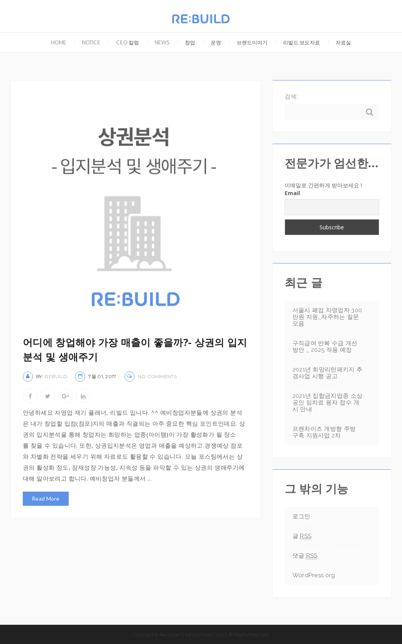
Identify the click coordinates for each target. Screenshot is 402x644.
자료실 (339, 39)
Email (292, 193)
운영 (212, 39)
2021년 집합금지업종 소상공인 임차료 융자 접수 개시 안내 (327, 402)
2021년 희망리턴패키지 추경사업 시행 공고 (327, 373)
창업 (186, 39)
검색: (291, 96)
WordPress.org (313, 575)
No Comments (157, 376)
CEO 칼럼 (123, 39)
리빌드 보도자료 (297, 39)
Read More (46, 498)
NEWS (158, 39)
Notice (87, 39)
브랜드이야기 (248, 39)
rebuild (56, 376)
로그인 (301, 516)
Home (54, 39)
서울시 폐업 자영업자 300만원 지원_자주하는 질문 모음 (327, 317)
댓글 (305, 556)
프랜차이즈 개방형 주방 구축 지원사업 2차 (324, 432)
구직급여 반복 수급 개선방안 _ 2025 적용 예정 (325, 346)
